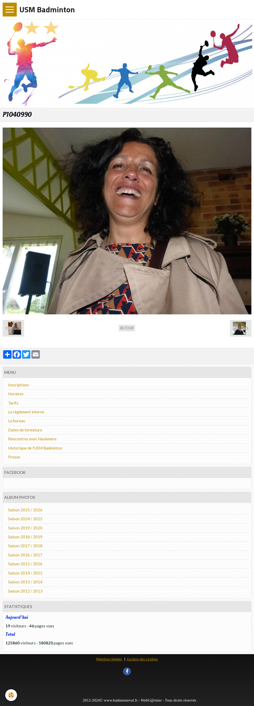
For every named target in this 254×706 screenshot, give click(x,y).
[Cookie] (11, 695)
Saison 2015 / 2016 (25, 563)
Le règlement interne (26, 411)
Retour (127, 328)
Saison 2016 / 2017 (25, 554)
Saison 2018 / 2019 (25, 536)
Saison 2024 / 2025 (25, 518)
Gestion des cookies (142, 659)
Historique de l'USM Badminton (35, 448)
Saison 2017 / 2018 (25, 545)
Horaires (16, 393)
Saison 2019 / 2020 (25, 528)
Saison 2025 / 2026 (25, 509)
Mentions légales (109, 659)
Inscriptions (18, 384)
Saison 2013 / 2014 (25, 581)
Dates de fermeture (25, 430)
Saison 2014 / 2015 (25, 573)
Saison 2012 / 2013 (25, 591)
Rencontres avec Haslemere (32, 438)
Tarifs (13, 403)
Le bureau (16, 420)
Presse (14, 457)
